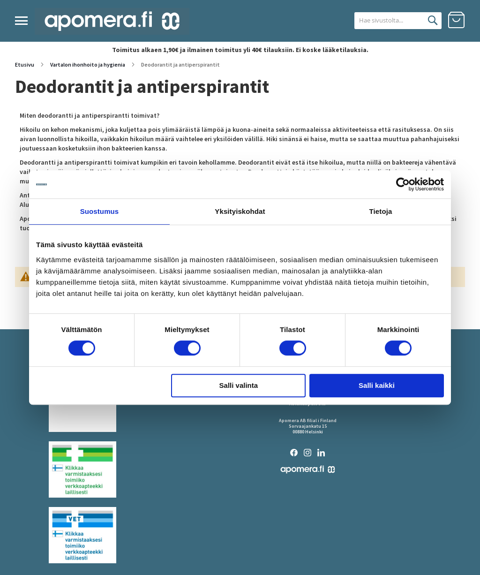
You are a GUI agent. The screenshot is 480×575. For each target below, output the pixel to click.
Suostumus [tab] (99, 211)
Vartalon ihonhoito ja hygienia (88, 64)
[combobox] (387, 21)
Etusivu (25, 64)
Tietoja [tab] (380, 211)
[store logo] (112, 21)
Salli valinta (238, 385)
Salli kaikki (377, 385)
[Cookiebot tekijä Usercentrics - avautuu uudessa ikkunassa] (403, 184)
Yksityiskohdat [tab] (240, 211)
